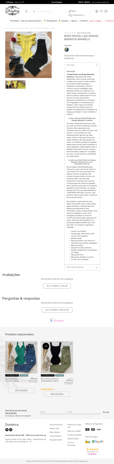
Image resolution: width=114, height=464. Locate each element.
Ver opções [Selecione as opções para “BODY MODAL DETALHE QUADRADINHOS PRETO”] (57, 394)
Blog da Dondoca (56, 425)
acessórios (74, 156)
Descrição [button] (71, 65)
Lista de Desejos (56, 436)
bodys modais (74, 123)
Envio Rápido (57, 2)
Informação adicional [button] (75, 267)
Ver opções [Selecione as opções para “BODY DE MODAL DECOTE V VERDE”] (21, 390)
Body (22, 28)
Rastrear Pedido (73, 439)
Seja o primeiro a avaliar (57, 286)
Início (6, 28)
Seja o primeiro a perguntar (57, 310)
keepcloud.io (84, 461)
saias (91, 135)
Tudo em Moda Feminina (30, 21)
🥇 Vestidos (63, 21)
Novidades (14, 21)
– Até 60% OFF (14, 2)
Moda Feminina (14, 28)
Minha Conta (54, 428)
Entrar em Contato (74, 431)
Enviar (106, 412)
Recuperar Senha (56, 440)
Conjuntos (84, 21)
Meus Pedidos (55, 432)
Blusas (74, 21)
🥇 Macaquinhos (50, 21)
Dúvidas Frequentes (75, 435)
